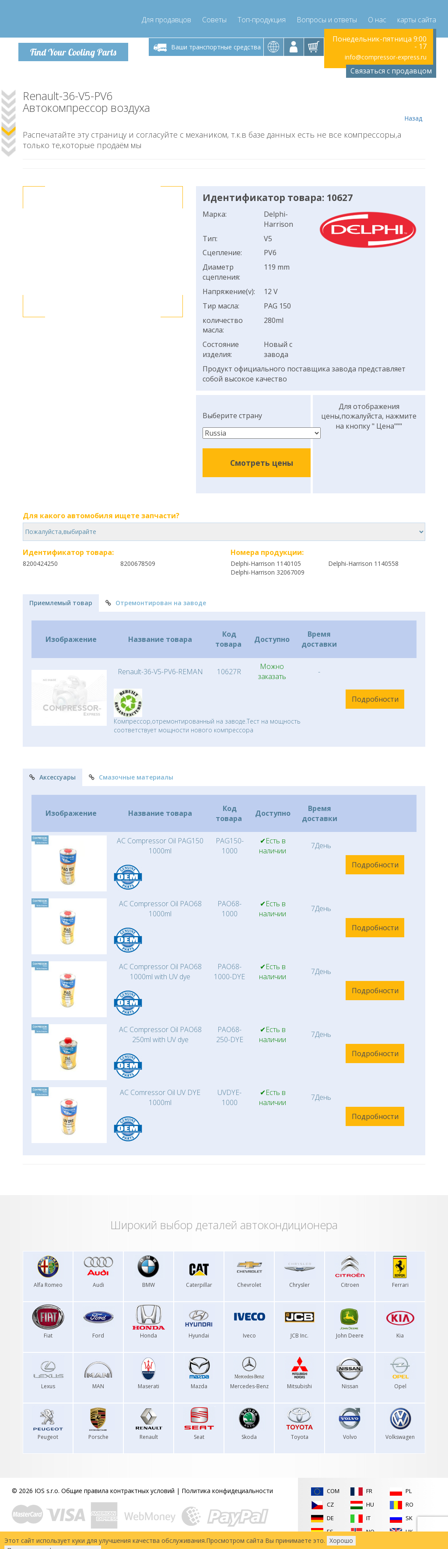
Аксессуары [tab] (52, 777)
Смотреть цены (261, 462)
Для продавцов (166, 17)
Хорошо (341, 1540)
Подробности (375, 698)
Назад (413, 106)
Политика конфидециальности (227, 1490)
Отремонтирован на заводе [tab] (155, 603)
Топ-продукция (262, 17)
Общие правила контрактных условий (118, 1490)
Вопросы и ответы (327, 17)
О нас (377, 17)
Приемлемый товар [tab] (60, 603)
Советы (214, 17)
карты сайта (416, 17)
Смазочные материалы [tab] (131, 777)
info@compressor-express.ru (386, 56)
